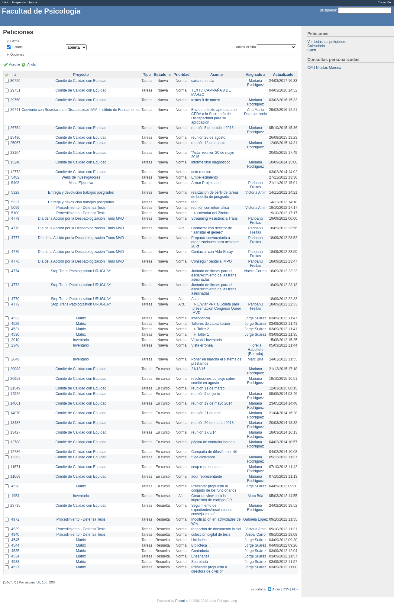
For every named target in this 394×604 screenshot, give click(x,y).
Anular (32, 64)
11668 (15, 476)
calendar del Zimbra (213, 213)
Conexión (384, 2)
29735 (15, 505)
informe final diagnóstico (210, 162)
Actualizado (283, 75)
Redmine (181, 600)
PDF (295, 589)
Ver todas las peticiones (326, 42)
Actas (195, 299)
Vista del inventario (206, 340)
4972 (15, 519)
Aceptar (14, 64)
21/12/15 (198, 369)
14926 (15, 394)
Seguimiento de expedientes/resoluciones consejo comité (211, 509)
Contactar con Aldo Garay (212, 252)
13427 (15, 432)
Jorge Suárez (255, 318)
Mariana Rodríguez (255, 83)
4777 (15, 238)
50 (38, 582)
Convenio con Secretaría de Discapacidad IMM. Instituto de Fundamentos (80, 110)
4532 (15, 318)
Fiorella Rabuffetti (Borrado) (255, 349)
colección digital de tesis (210, 534)
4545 (15, 540)
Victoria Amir (255, 192)
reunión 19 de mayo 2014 (211, 403)
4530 (15, 334)
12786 (15, 452)
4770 (15, 299)
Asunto (216, 75)
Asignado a (255, 75)
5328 (15, 192)
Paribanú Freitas (255, 185)
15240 (15, 162)
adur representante (206, 476)
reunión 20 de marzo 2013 (212, 423)
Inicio (5, 2)
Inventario (81, 340)
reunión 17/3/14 (203, 432)
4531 (15, 329)
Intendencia (200, 318)
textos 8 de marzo (205, 100)
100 (44, 582)
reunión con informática (210, 207)
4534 (15, 556)
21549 (15, 388)
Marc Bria (255, 359)
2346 (15, 345)
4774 (15, 271)
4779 (15, 218)
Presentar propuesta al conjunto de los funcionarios (213, 488)
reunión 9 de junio (205, 394)
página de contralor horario (212, 442)
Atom (276, 589)
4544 (15, 545)
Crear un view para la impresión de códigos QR (211, 498)
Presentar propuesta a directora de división (209, 569)
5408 (15, 183)
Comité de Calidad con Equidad (80, 81)
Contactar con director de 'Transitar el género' (211, 230)
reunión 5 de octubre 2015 (212, 128)
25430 (15, 137)
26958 (15, 378)
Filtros (14, 41)
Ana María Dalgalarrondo (255, 112)
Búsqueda (328, 10)
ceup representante (206, 467)
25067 (15, 143)
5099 (15, 207)
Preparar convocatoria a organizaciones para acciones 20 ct (215, 242)
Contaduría (200, 551)
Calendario (316, 46)
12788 (15, 442)
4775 (15, 252)
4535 (15, 551)
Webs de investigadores (81, 177)
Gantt (311, 50)
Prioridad (181, 75)
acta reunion (201, 172)
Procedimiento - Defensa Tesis (81, 207)
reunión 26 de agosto (208, 137)
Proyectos (19, 2)
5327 (15, 202)
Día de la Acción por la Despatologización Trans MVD (81, 218)
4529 (15, 323)
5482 (15, 177)
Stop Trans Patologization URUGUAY (81, 271)
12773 (15, 172)
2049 (15, 359)
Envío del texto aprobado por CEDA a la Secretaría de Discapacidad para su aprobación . (214, 116)
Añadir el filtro (246, 47)
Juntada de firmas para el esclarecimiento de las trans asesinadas (213, 275)
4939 (15, 529)
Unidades (199, 540)
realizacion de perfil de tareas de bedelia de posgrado (215, 194)
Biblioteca (199, 545)
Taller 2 (203, 329)
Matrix (81, 318)
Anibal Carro (255, 534)
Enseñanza (200, 556)
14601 (15, 403)
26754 (15, 128)
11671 (15, 467)
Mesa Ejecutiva (81, 183)
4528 (15, 486)
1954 (15, 496)
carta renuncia (202, 81)
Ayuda (32, 2)
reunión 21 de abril (206, 413)
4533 (15, 562)
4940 (15, 534)
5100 (15, 213)
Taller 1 (203, 334)
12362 (15, 457)
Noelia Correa (255, 271)
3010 (15, 340)
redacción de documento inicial (216, 529)
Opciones (17, 54)
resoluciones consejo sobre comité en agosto (213, 380)
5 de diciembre (203, 457)
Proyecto (81, 75)
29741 (15, 110)
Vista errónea (202, 345)
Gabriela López (255, 519)
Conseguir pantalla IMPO (211, 261)
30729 (15, 81)
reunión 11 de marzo (207, 388)
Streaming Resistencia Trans (214, 218)
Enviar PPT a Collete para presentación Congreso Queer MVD (216, 308)
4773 (15, 285)
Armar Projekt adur (206, 183)
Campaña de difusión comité (214, 452)
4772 (15, 304)
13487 (15, 423)
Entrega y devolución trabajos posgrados (81, 192)
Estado (17, 47)
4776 (15, 261)
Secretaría (199, 562)
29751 (15, 90)
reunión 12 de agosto (208, 143)
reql (194, 202)
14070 (15, 413)
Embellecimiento (204, 177)
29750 (15, 100)
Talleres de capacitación (210, 323)
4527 (15, 567)
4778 (15, 228)
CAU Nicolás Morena (324, 68)
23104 (15, 152)
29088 (15, 369)
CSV (286, 589)
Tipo (147, 75)
